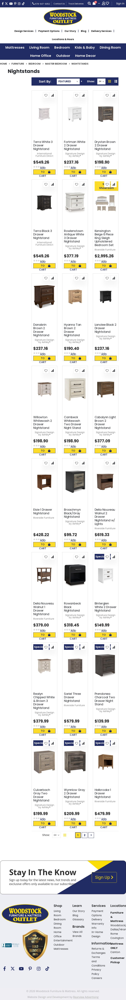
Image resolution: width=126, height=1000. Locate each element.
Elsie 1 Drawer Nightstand (42, 511)
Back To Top (103, 835)
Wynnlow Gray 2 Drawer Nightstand (74, 793)
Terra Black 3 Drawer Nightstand (42, 234)
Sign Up (104, 877)
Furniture (17, 64)
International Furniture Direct (44, 155)
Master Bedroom (56, 64)
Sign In (120, 3)
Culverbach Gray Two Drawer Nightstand (41, 795)
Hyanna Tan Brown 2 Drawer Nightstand (72, 330)
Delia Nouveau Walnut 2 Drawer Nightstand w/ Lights (105, 517)
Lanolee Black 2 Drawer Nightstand (105, 328)
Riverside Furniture (105, 249)
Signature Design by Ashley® (75, 155)
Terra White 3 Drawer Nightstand (43, 145)
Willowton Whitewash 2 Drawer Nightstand (42, 422)
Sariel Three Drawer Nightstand (72, 697)
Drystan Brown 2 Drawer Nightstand (105, 145)
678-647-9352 (41, 3)
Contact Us (59, 3)
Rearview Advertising (85, 997)
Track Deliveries (76, 3)
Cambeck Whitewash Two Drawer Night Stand (72, 422)
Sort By (44, 81)
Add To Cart (44, 172)
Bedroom (35, 64)
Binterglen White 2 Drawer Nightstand (105, 607)
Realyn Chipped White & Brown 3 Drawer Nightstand (44, 701)
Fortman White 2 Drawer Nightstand (74, 145)
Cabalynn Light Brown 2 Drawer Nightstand (105, 422)
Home (3, 63)
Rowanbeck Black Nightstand (72, 607)
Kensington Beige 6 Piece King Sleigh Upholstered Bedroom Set (104, 238)
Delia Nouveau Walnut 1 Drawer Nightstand (43, 609)
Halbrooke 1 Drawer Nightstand (103, 793)
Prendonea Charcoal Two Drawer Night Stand (105, 699)
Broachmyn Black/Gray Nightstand (72, 513)
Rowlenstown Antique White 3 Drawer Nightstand (74, 236)
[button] (46, 95)
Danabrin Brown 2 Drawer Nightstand (41, 330)
